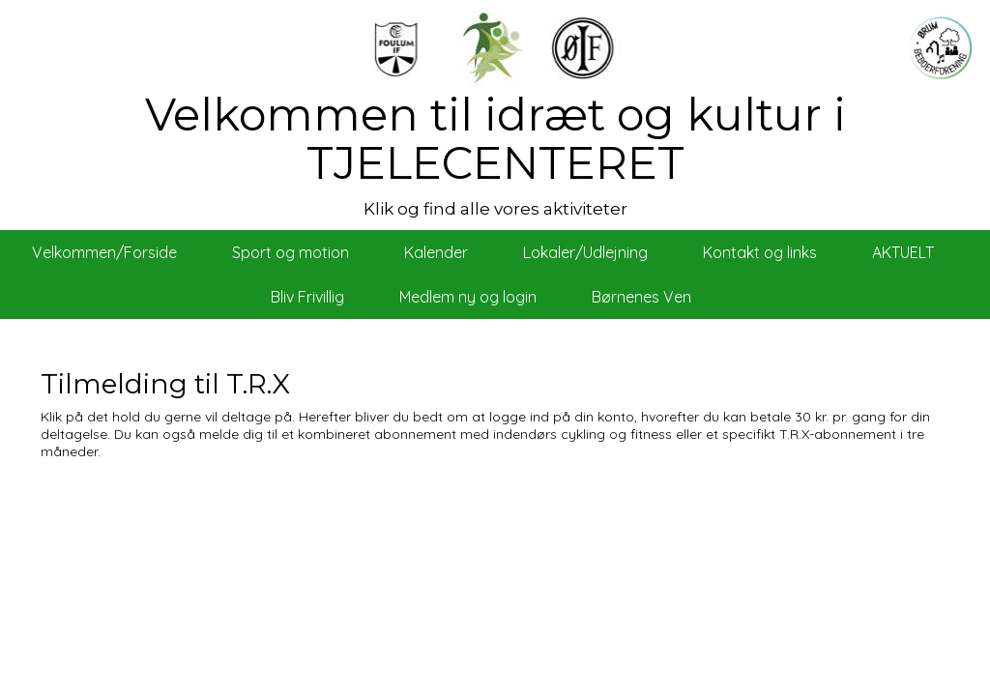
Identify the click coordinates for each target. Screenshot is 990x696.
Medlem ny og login (468, 296)
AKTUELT (903, 252)
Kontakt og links (760, 252)
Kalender (436, 252)
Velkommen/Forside (104, 252)
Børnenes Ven (641, 296)
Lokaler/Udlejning (585, 252)
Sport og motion (290, 252)
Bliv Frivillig (307, 296)
